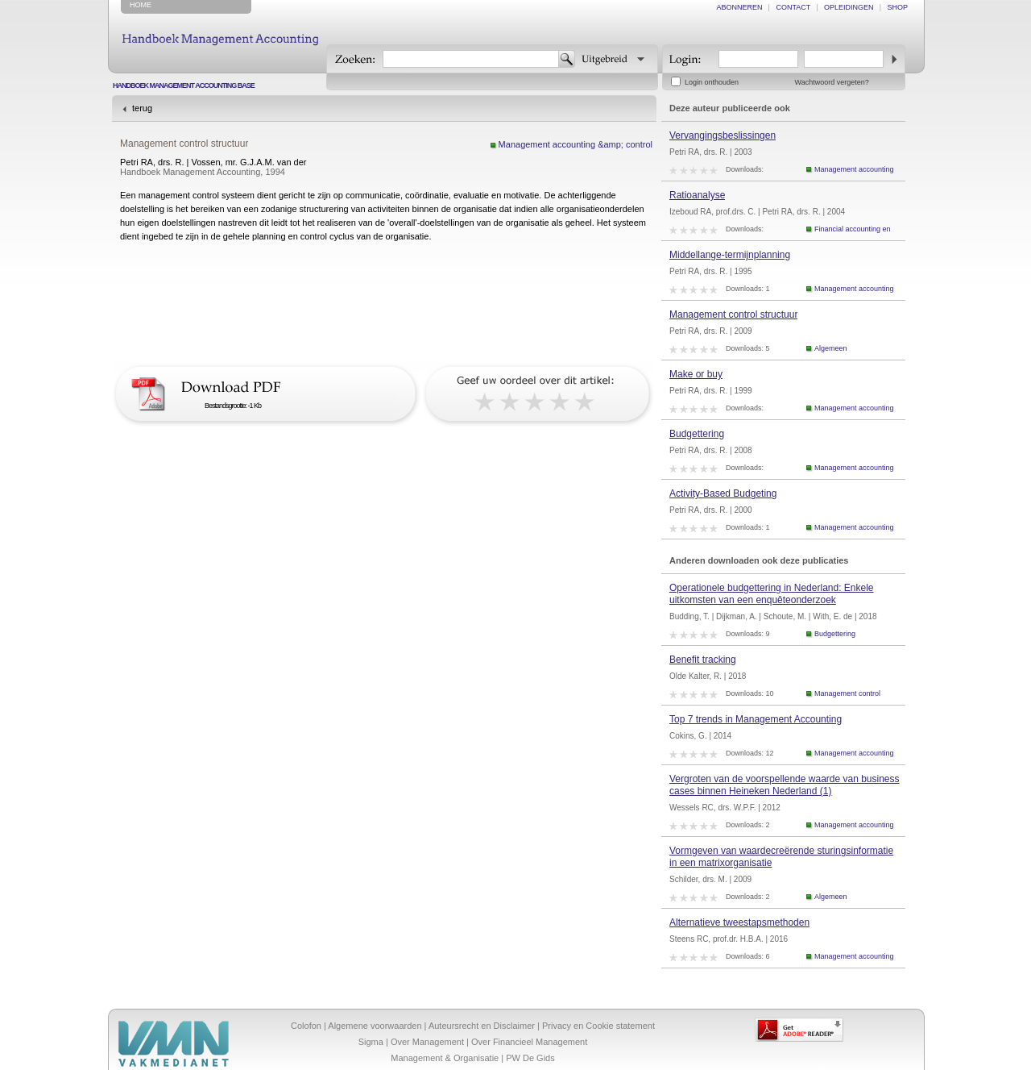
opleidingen (849, 7)
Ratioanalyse (697, 195)
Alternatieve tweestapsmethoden (739, 922)
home (140, 5)
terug (142, 108)
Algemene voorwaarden (374, 1025)
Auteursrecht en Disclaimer (482, 1025)
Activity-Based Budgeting (722, 493)
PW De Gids (530, 1058)
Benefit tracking (702, 659)
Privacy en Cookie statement (598, 1025)
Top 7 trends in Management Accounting (755, 719)
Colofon (306, 1025)
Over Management (427, 1042)
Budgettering (696, 433)
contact (793, 7)
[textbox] (471, 59)
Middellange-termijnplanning (729, 254)
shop (897, 7)
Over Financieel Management (529, 1042)
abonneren (740, 7)
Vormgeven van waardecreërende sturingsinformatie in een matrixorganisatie (781, 856)
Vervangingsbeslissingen (722, 135)
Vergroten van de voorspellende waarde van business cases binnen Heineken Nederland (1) (784, 785)
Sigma (370, 1042)
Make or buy (696, 374)
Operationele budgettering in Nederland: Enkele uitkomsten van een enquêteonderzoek (771, 594)
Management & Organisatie (445, 1058)
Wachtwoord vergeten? (832, 82)
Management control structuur (733, 314)
